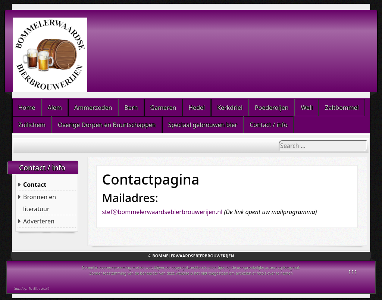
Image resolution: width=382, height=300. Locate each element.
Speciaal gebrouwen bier (203, 125)
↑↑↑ (352, 271)
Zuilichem (32, 125)
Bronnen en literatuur (39, 203)
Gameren (163, 107)
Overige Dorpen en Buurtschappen (107, 125)
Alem (55, 107)
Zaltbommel (342, 107)
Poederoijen (271, 107)
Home (26, 107)
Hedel (196, 107)
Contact (34, 184)
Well (307, 107)
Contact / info (268, 125)
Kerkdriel (229, 107)
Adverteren (38, 221)
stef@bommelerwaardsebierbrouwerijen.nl (162, 212)
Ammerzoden (93, 107)
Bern (131, 107)
